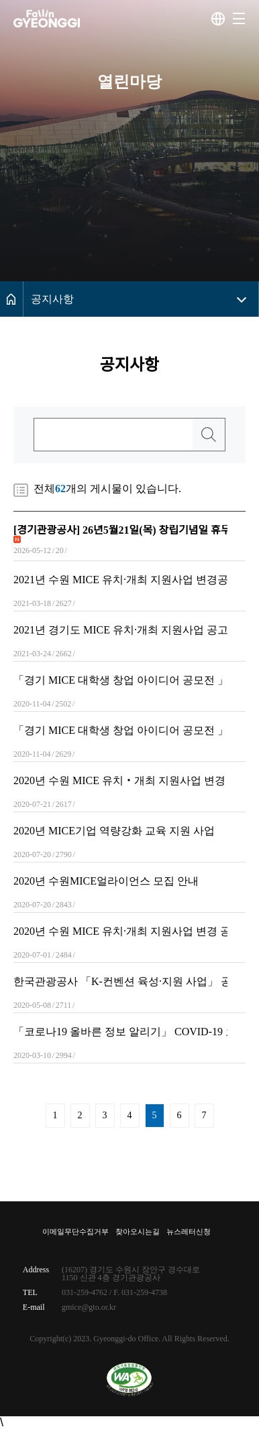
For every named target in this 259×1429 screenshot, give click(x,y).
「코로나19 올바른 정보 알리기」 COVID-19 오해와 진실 (120, 1032)
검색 (209, 435)
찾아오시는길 (137, 1231)
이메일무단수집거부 (75, 1231)
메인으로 (11, 299)
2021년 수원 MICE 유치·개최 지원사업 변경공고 (120, 580)
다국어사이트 (218, 18)
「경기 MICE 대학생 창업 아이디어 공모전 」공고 (120, 680)
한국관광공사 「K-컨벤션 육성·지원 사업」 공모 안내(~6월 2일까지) (120, 981)
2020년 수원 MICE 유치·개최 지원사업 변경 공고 (120, 931)
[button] (239, 18)
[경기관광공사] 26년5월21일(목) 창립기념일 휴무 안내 (120, 530)
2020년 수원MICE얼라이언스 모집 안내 (106, 881)
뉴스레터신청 (188, 1231)
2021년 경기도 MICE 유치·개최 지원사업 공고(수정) (120, 630)
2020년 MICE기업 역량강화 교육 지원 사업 (114, 831)
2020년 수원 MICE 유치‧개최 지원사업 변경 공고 (120, 780)
